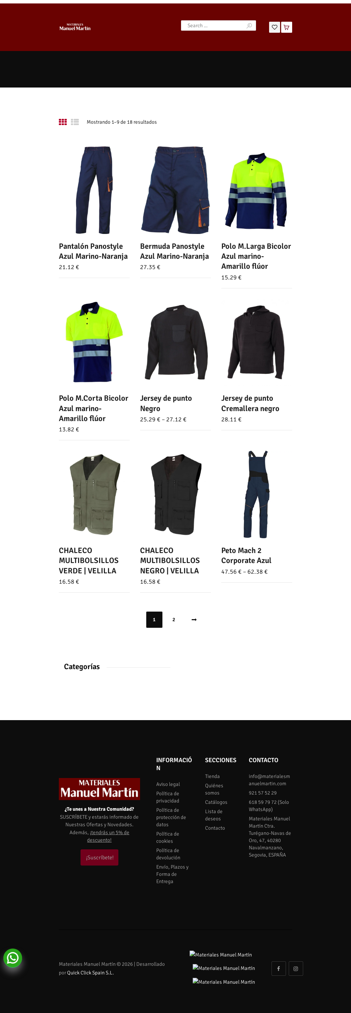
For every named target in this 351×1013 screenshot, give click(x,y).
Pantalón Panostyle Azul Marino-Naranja (93, 251)
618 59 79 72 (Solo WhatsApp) (269, 805)
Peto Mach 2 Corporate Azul (246, 555)
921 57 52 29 (263, 793)
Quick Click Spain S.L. (90, 966)
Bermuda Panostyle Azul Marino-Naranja (174, 251)
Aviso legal (168, 784)
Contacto (215, 828)
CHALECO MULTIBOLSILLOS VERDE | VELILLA (89, 561)
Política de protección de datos (171, 817)
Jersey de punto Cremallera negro (250, 403)
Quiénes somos (214, 789)
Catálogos (216, 802)
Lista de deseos (214, 815)
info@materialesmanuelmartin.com (269, 780)
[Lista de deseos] (274, 26)
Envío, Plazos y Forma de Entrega (172, 874)
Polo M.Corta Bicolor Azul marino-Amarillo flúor (93, 408)
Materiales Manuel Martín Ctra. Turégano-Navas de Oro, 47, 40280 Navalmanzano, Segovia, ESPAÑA (270, 837)
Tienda (212, 776)
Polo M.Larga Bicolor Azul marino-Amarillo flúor (256, 257)
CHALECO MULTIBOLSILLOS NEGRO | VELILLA (170, 561)
